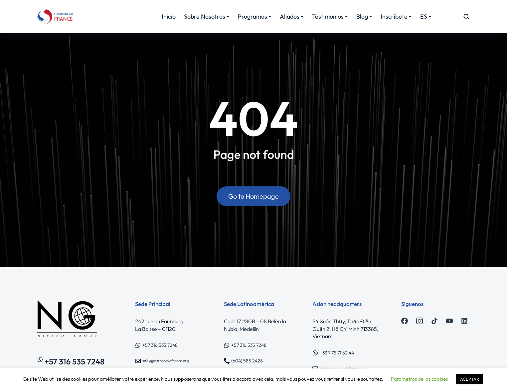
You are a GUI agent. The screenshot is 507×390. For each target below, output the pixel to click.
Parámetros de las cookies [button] (419, 379)
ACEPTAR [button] (469, 379)
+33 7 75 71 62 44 (337, 353)
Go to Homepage (253, 196)
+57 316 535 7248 (74, 361)
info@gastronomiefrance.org (165, 360)
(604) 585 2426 (247, 361)
